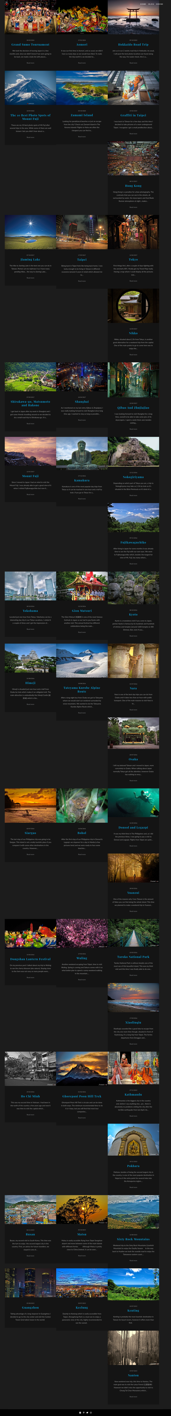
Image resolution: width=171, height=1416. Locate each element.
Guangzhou (30, 1307)
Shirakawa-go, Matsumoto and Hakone (30, 403)
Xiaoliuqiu (133, 1022)
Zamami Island (82, 115)
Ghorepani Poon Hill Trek (81, 1096)
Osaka (133, 759)
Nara (133, 688)
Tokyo (133, 259)
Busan (30, 1234)
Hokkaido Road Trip (133, 44)
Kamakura (82, 480)
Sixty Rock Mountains (133, 1239)
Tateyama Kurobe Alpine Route (82, 689)
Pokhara (133, 1166)
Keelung (82, 1307)
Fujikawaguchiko (133, 542)
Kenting (133, 1310)
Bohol (82, 833)
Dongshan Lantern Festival (30, 959)
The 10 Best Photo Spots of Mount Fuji (30, 117)
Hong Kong (133, 186)
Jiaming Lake (30, 259)
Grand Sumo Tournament (31, 44)
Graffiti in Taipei (133, 115)
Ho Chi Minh (30, 1096)
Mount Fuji (30, 476)
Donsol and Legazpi (133, 827)
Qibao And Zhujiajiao (133, 407)
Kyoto (133, 614)
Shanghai (82, 401)
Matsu (81, 1234)
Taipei (82, 259)
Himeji (30, 683)
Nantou (133, 1375)
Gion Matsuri (82, 611)
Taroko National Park (133, 957)
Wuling (82, 958)
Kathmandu (133, 1094)
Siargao (30, 833)
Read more (30, 63)
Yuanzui (133, 893)
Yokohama (30, 611)
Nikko (133, 333)
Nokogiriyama (133, 477)
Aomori (82, 44)
